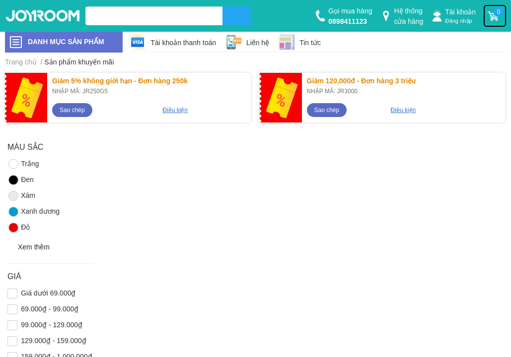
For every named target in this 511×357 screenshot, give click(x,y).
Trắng (23, 164)
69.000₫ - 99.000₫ (49, 308)
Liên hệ (257, 42)
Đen (20, 180)
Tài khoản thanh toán (183, 42)
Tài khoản (460, 11)
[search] (236, 15)
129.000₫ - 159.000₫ (53, 340)
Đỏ (18, 228)
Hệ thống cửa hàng (408, 15)
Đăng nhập (458, 20)
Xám (21, 196)
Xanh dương (33, 212)
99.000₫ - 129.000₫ (51, 324)
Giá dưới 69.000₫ (48, 293)
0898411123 (347, 21)
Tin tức (310, 42)
